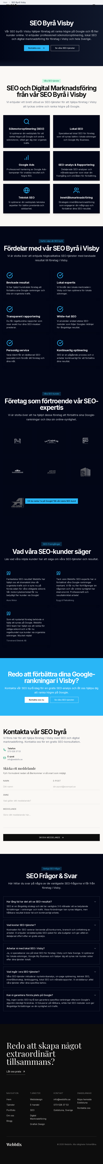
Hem (8, 1099)
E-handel (34, 1104)
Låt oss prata (15, 1071)
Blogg (9, 1121)
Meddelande (9, 809)
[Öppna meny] (94, 5)
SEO (32, 1110)
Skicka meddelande (51, 837)
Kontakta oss (36, 48)
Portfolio (10, 1110)
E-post (57, 781)
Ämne (6, 795)
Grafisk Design (37, 1124)
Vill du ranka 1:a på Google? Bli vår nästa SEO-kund (51, 501)
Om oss (10, 1115)
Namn (6, 781)
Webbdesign (36, 1099)
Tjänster (10, 1104)
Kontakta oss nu (36, 700)
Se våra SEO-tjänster (65, 48)
